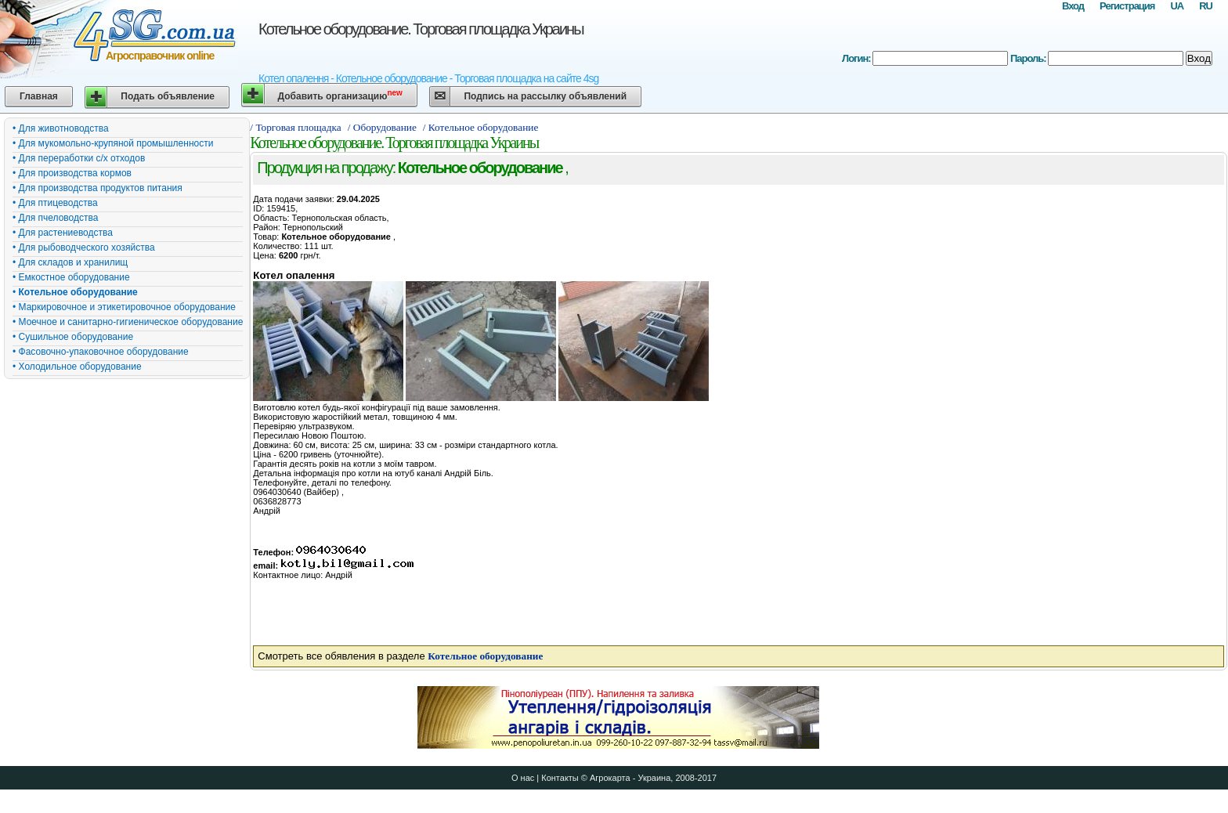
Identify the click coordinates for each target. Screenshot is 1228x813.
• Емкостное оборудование (71, 277)
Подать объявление (168, 96)
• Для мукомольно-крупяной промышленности (113, 143)
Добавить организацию (340, 95)
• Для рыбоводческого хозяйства (84, 247)
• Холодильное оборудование (77, 366)
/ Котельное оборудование (482, 127)
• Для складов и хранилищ (70, 262)
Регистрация (1127, 6)
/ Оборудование (382, 127)
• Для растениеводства (63, 232)
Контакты (560, 777)
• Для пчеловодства (55, 217)
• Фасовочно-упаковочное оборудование (101, 351)
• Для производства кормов (72, 173)
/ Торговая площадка (295, 127)
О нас (522, 777)
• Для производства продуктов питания (97, 187)
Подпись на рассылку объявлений (545, 96)
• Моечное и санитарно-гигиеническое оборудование (128, 321)
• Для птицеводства (55, 202)
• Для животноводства (61, 128)
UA (1176, 6)
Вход (1073, 6)
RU (1205, 6)
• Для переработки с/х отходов (79, 158)
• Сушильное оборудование (73, 336)
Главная (39, 96)
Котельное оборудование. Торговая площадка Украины (420, 29)
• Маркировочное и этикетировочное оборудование (124, 307)
